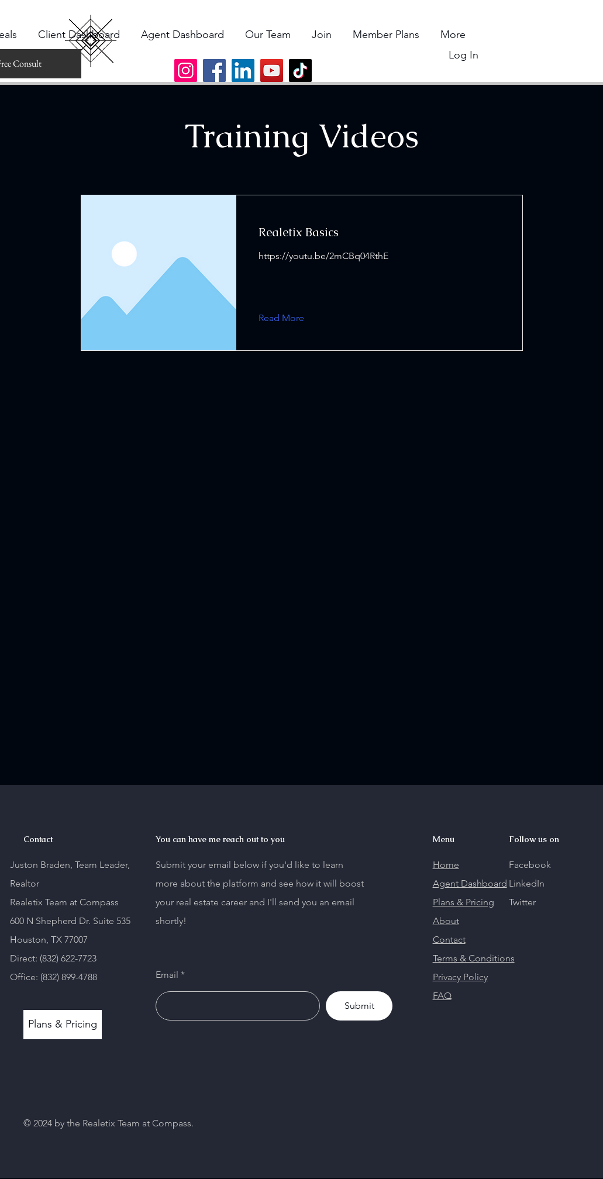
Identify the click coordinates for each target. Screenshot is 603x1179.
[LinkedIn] (243, 70)
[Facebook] (214, 70)
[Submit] (359, 1006)
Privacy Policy (460, 976)
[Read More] (290, 318)
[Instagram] (185, 70)
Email (167, 975)
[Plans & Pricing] (62, 1024)
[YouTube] (271, 70)
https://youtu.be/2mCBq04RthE (323, 255)
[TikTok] (300, 70)
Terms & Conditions (474, 958)
